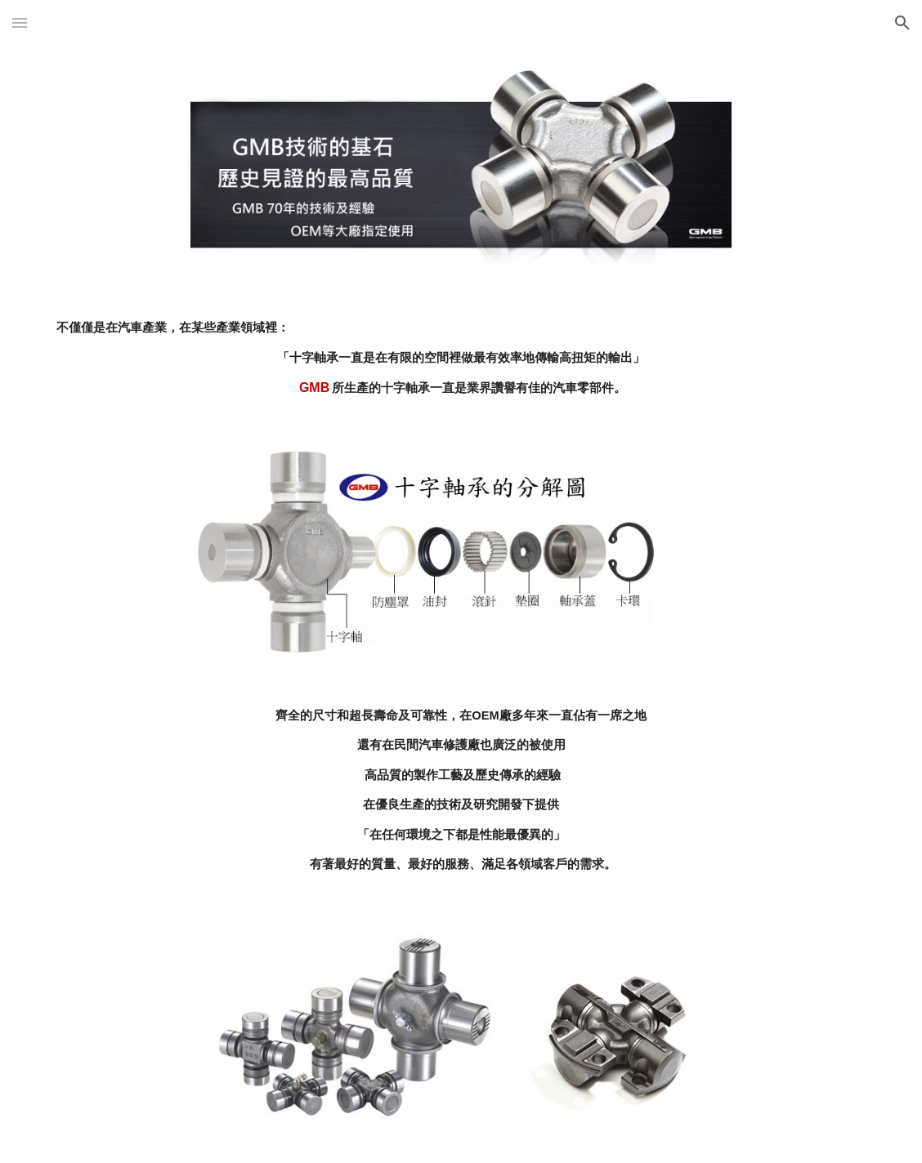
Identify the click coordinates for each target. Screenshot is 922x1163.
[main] (461, 358)
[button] (19, 22)
